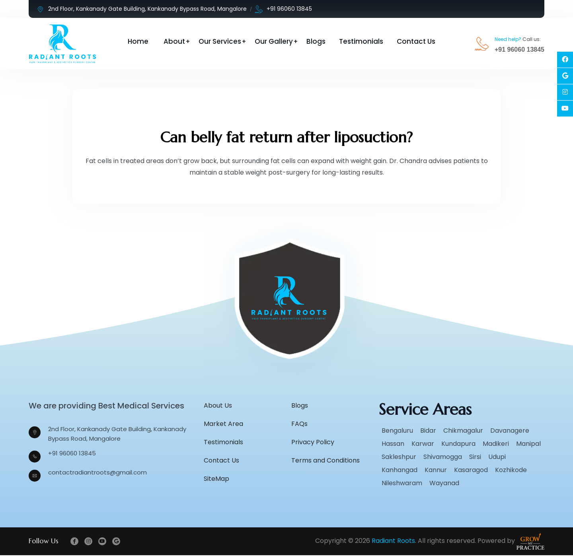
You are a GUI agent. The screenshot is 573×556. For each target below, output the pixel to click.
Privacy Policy (312, 442)
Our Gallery (274, 41)
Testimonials (361, 41)
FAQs (299, 424)
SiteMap (216, 479)
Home (138, 41)
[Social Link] (565, 60)
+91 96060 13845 (283, 9)
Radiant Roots (393, 541)
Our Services (220, 41)
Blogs (315, 41)
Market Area (223, 424)
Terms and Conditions (325, 460)
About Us (218, 405)
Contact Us (416, 41)
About (174, 41)
